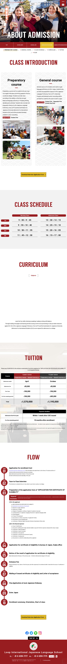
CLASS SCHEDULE (39, 50)
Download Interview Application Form (17, 470)
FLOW (35, 52)
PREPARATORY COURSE (11, 50)
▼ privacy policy (46, 660)
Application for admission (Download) (21, 506)
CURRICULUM (51, 50)
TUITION (61, 50)
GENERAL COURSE (26, 50)
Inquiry (63, 1)
